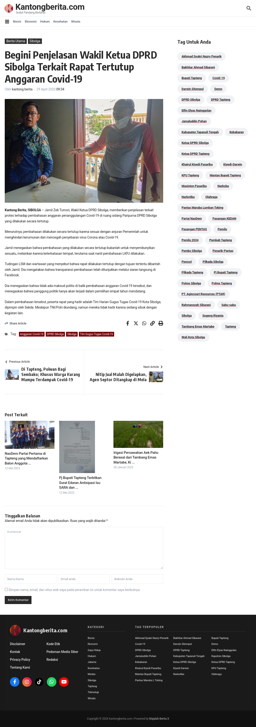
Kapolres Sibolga (220, 656)
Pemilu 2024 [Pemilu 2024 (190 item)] (190, 240)
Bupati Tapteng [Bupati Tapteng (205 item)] (192, 78)
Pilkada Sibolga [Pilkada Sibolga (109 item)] (212, 261)
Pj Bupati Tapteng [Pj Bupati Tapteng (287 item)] (226, 272)
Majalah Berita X (159, 718)
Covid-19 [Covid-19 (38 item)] (218, 78)
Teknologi (93, 692)
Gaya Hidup (94, 650)
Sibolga (35, 41)
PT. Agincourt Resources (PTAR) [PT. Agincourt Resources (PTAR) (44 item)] (203, 294)
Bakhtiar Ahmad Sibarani (187, 638)
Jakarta (92, 662)
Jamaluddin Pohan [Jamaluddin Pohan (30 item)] (194, 121)
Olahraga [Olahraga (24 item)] (211, 197)
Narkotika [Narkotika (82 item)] (188, 197)
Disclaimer (17, 644)
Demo (214, 644)
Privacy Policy (20, 659)
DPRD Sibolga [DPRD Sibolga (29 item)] (191, 99)
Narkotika (178, 674)
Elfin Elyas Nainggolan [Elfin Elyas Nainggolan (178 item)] (196, 110)
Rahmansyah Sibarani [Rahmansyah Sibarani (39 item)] (196, 305)
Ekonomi (31, 21)
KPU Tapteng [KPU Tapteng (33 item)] (190, 175)
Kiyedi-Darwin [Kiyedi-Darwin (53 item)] (232, 164)
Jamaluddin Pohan (145, 656)
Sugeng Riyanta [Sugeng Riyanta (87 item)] (213, 315)
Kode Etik (53, 644)
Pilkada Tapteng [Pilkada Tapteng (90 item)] (192, 272)
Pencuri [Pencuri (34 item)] (187, 261)
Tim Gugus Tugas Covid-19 (96, 334)
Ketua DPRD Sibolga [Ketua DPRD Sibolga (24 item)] (195, 143)
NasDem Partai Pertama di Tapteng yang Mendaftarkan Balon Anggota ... (26, 458)
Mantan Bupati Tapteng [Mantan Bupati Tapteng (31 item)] (225, 175)
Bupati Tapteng (220, 638)
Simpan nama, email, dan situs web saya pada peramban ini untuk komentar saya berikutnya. (74, 590)
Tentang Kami (20, 667)
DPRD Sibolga (55, 334)
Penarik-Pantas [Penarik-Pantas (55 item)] (222, 251)
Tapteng (92, 686)
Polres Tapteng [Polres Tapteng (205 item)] (222, 283)
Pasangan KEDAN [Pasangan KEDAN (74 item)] (224, 218)
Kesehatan (60, 21)
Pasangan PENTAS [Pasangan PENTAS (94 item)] (194, 229)
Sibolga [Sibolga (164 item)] (187, 315)
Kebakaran (141, 662)
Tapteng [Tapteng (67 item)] (230, 326)
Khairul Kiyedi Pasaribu (148, 668)
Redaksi (52, 659)
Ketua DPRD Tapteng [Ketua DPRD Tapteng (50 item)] (195, 153)
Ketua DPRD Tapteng (223, 662)
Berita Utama (15, 41)
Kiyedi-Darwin (181, 668)
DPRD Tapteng (181, 650)
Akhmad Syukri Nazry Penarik (151, 638)
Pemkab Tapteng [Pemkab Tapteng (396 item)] (220, 240)
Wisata (75, 21)
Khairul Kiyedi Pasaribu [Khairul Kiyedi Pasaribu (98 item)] (197, 164)
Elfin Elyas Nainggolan (224, 650)
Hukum (45, 21)
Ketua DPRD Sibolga (184, 662)
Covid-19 (140, 644)
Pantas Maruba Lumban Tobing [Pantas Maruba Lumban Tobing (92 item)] (202, 207)
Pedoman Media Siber (62, 652)
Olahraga (216, 674)
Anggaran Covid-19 (31, 334)
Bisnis (17, 21)
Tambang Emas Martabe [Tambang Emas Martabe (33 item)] (198, 326)
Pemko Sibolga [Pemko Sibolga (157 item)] (192, 251)
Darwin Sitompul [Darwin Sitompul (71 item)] (193, 89)
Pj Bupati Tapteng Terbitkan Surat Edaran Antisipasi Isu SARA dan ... (80, 483)
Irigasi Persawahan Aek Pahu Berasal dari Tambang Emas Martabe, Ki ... (135, 457)
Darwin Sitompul (182, 644)
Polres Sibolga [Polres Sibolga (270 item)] (191, 283)
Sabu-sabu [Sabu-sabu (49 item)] (228, 305)
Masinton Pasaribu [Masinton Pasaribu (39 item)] (194, 186)
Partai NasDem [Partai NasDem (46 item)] (192, 218)
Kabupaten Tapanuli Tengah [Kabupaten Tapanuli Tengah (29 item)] (200, 132)
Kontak (15, 652)
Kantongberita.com (50, 7)
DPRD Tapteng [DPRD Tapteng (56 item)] (220, 99)
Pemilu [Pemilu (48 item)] (222, 229)
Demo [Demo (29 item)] (218, 89)
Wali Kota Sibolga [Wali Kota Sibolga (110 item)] (193, 337)
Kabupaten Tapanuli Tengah (189, 656)
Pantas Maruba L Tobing (148, 680)
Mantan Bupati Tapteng (148, 674)
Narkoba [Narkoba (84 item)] (223, 186)
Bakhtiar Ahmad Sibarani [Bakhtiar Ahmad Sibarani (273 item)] (198, 67)
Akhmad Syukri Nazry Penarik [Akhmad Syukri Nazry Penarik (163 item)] (202, 56)
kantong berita (22, 89)
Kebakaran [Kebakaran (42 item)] (236, 132)
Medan (91, 674)
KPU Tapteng (218, 668)
